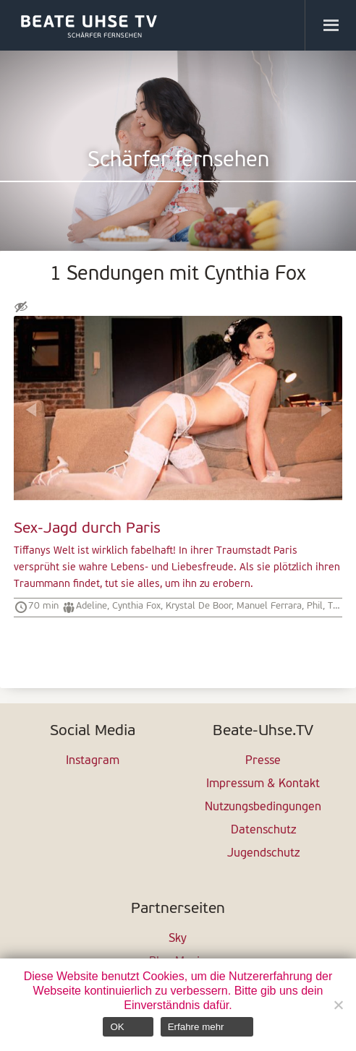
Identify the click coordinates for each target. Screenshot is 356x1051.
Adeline (91, 606)
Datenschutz (263, 830)
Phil (315, 606)
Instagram (92, 761)
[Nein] (338, 1005)
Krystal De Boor (199, 606)
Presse (263, 761)
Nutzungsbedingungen (263, 807)
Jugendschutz (263, 853)
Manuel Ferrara (269, 606)
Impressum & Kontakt (263, 784)
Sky (178, 939)
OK (117, 1026)
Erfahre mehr (196, 1026)
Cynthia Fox (136, 606)
